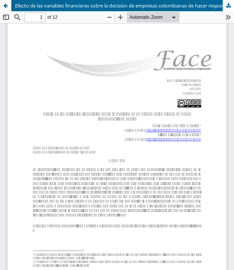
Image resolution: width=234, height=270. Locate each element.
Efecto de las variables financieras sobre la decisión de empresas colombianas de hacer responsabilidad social (124, 5)
